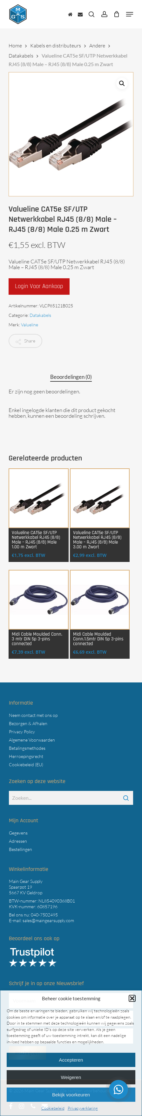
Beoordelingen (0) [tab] (71, 376)
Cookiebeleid (52, 1108)
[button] (132, 998)
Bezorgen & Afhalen (28, 723)
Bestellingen (20, 849)
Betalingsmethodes (27, 748)
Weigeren (71, 1077)
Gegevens (18, 832)
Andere (97, 45)
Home (15, 45)
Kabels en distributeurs (55, 45)
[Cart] (117, 14)
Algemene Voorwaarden (32, 740)
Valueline (29, 324)
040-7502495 (44, 914)
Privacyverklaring (83, 1108)
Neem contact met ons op (33, 715)
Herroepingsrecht (26, 756)
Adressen (18, 841)
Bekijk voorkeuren (71, 1094)
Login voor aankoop (39, 286)
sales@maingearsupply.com (48, 920)
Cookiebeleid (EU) (26, 764)
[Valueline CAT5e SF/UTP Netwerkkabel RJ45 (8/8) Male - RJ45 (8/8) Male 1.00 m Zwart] (39, 498)
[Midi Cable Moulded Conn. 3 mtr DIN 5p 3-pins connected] (39, 600)
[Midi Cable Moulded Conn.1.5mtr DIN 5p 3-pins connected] (100, 600)
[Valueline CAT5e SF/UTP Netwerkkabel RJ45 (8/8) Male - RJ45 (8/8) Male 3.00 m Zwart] (100, 498)
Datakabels (21, 55)
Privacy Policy (22, 731)
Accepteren (71, 1060)
